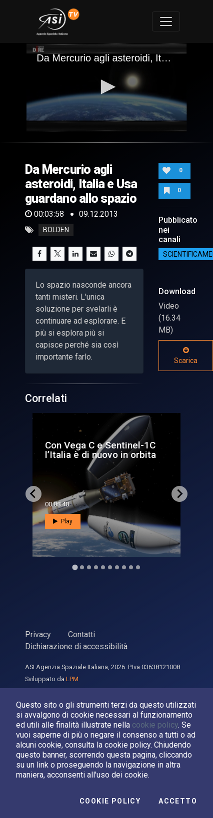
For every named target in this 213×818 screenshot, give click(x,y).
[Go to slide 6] (110, 567)
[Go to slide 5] (103, 567)
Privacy (38, 634)
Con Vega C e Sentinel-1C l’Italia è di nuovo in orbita (100, 449)
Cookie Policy (110, 801)
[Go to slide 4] (96, 567)
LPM (72, 679)
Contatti (81, 634)
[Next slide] (180, 494)
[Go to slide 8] (124, 567)
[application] (106, 88)
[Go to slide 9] (131, 567)
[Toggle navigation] (166, 21)
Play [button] (62, 521)
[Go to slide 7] (117, 567)
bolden (56, 230)
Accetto (177, 801)
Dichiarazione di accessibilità (76, 646)
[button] (107, 87)
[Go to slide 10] (138, 567)
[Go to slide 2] (82, 567)
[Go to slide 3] (89, 567)
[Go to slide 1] (75, 567)
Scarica (186, 356)
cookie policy (155, 725)
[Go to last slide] (34, 494)
